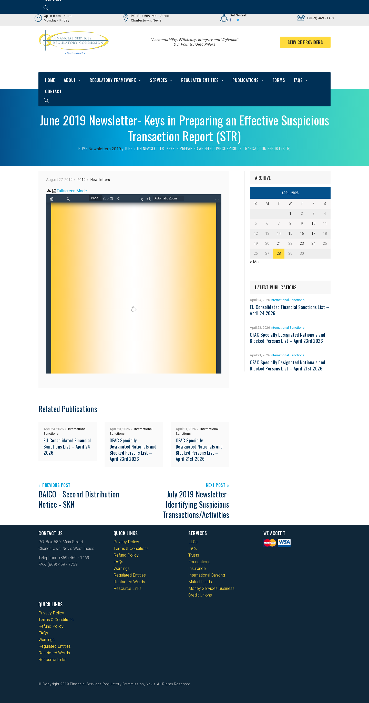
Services (158, 80)
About (70, 80)
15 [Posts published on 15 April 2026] (290, 233)
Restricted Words (129, 582)
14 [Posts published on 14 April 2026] (279, 233)
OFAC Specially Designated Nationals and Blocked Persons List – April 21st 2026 (199, 449)
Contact (53, 91)
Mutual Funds (200, 582)
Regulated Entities (200, 80)
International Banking (206, 575)
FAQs (298, 80)
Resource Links (127, 588)
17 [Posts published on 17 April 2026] (313, 233)
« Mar (255, 262)
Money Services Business (211, 588)
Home (50, 80)
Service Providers (305, 42)
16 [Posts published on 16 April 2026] (302, 233)
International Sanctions (287, 299)
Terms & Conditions (131, 549)
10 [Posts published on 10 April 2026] (313, 223)
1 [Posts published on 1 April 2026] (290, 213)
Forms (279, 80)
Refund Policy (126, 555)
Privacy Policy (126, 542)
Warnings (122, 569)
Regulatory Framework (113, 80)
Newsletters (99, 149)
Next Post (215, 485)
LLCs (193, 542)
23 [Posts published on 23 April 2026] (302, 243)
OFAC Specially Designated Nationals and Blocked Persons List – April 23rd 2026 (133, 449)
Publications (245, 80)
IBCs (192, 549)
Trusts (193, 555)
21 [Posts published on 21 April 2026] (279, 243)
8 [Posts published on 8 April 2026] (290, 223)
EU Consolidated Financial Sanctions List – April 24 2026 (67, 446)
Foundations (199, 562)
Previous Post (56, 485)
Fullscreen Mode (72, 191)
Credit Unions (200, 595)
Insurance (197, 569)
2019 (116, 149)
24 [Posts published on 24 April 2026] (313, 243)
